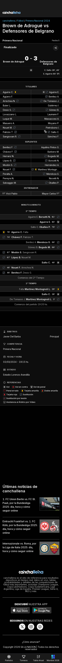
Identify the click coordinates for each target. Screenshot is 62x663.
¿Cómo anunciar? (31, 641)
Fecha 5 (55, 40)
